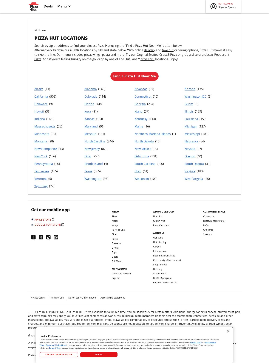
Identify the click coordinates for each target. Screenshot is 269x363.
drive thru (147, 59)
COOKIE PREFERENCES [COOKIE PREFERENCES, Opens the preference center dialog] (58, 354)
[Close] (228, 331)
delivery (149, 50)
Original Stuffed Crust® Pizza (157, 55)
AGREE (99, 354)
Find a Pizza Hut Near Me (134, 76)
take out (168, 50)
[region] (134, 345)
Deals (48, 6)
